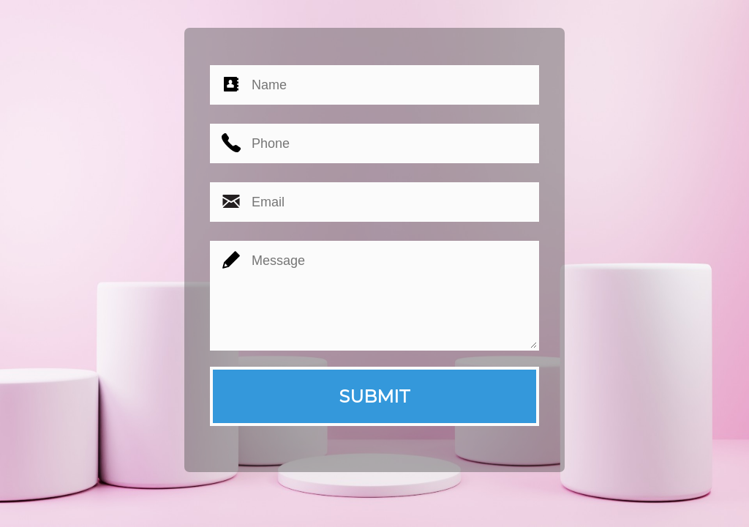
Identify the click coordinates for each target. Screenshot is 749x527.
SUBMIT (374, 396)
